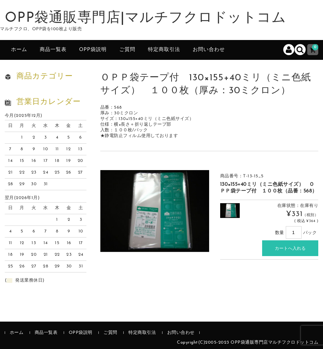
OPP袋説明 (93, 49)
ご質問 (127, 49)
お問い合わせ (209, 49)
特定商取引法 (164, 49)
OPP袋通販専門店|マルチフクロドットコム (145, 18)
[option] (154, 211)
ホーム (19, 49)
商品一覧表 (53, 49)
